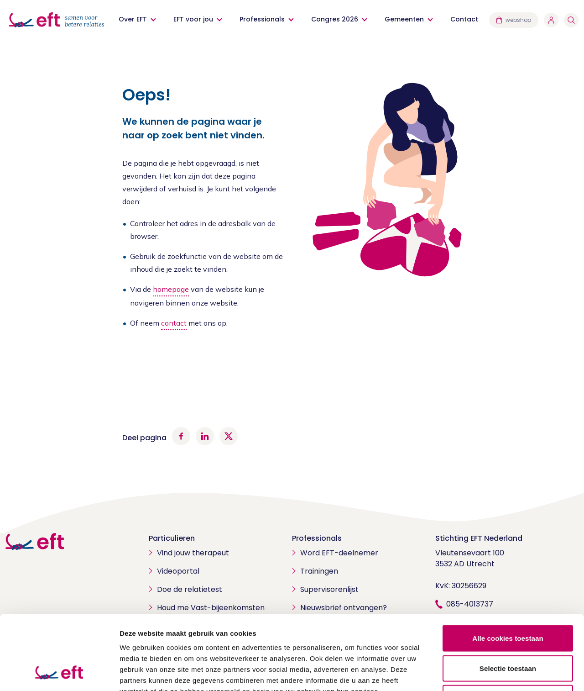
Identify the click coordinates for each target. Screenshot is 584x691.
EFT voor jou (193, 19)
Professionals (262, 19)
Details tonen (493, 673)
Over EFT (133, 19)
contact (174, 322)
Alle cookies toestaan (507, 571)
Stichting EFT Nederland (478, 538)
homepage (171, 289)
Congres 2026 (334, 19)
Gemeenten (404, 19)
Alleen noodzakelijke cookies (508, 631)
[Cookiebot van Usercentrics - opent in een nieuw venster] (59, 673)
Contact (464, 19)
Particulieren (172, 538)
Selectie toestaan (508, 601)
